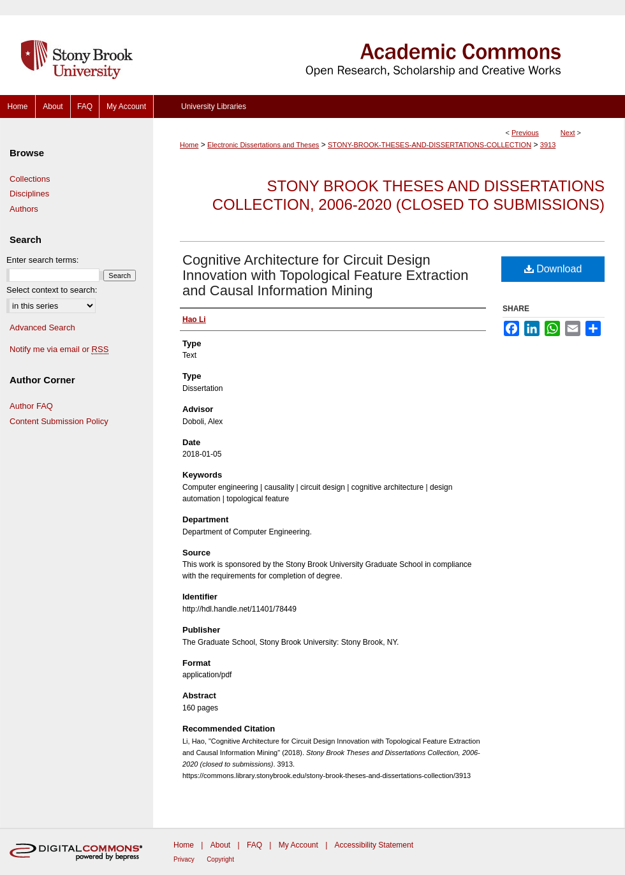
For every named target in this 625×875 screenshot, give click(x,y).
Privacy (184, 859)
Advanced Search (42, 327)
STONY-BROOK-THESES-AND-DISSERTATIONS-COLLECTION (429, 145)
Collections (30, 179)
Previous (525, 132)
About (220, 845)
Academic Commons (389, 47)
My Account (298, 845)
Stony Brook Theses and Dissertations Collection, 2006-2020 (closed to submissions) (408, 195)
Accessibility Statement (374, 845)
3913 (547, 145)
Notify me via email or (59, 349)
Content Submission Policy (59, 421)
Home (189, 145)
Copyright (220, 859)
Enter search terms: (42, 260)
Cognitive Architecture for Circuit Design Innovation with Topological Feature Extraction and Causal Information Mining (325, 275)
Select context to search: (51, 290)
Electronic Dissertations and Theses (263, 145)
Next (568, 132)
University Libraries (213, 106)
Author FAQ (31, 406)
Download (553, 268)
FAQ (254, 845)
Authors (24, 209)
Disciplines (29, 193)
